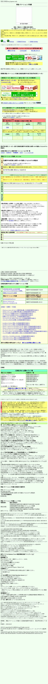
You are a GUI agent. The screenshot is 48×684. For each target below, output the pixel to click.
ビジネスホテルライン (9, 299)
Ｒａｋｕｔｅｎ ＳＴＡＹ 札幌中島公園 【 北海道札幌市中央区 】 (21, 310)
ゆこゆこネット (35, 50)
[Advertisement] (10, 258)
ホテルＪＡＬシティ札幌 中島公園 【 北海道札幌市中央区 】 (19, 311)
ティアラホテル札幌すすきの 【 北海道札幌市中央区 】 (18, 315)
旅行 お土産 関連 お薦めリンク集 (31, 342)
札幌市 (8, 306)
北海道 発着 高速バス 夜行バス (19, 97)
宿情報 (12, 117)
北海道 (3, 306)
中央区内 (15, 152)
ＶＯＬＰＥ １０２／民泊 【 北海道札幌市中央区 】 (17, 339)
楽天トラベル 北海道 (6, 435)
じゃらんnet (23, 50)
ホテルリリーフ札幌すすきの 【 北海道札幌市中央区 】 (18, 313)
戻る (3, 41)
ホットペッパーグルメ (7, 90)
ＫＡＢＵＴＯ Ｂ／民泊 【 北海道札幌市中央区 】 (16, 323)
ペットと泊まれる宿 (28, 152)
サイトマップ (24, 281)
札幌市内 (8, 152)
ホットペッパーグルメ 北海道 (9, 454)
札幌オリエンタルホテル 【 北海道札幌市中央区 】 (17, 316)
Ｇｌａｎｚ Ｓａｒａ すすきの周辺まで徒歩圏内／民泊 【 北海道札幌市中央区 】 (25, 331)
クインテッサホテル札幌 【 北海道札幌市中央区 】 (17, 320)
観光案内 (11, 220)
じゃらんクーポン (6, 82)
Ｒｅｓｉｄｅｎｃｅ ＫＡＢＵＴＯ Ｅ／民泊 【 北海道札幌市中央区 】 (22, 328)
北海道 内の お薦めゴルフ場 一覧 (17, 388)
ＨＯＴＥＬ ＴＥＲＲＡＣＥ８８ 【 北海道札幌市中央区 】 (19, 336)
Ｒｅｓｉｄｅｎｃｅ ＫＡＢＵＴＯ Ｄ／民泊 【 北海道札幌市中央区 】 (22, 326)
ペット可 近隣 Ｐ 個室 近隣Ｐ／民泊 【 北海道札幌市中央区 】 (20, 333)
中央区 (14, 306)
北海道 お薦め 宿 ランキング (18, 230)
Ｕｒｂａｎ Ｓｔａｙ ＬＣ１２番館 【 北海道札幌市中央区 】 (19, 329)
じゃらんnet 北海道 (22, 425)
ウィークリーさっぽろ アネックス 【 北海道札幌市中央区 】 (19, 318)
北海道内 (3, 152)
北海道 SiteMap (34, 41)
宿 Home (10, 41)
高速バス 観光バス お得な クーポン (24, 99)
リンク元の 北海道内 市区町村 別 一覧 (9, 281)
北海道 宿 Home (21, 41)
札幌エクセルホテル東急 (10, 293)
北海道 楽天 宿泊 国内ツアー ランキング (13, 109)
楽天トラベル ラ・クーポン (8, 80)
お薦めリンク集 (32, 64)
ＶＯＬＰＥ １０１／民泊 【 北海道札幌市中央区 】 (17, 337)
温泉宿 (21, 152)
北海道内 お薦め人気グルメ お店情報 (13, 103)
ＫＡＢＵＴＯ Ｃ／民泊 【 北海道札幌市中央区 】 (16, 324)
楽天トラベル (11, 50)
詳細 (7, 127)
